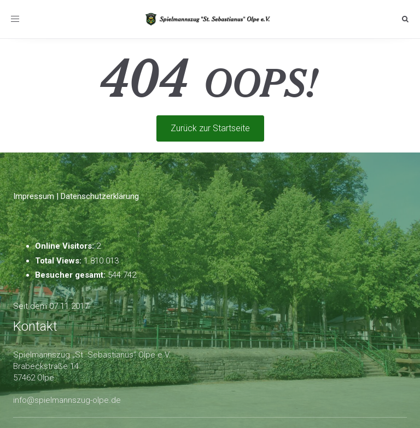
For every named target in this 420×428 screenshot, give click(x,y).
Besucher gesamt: (71, 275)
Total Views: (59, 261)
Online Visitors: (65, 246)
